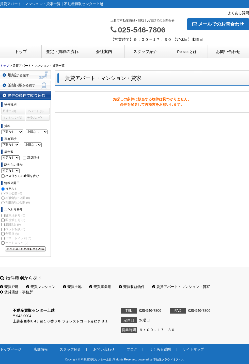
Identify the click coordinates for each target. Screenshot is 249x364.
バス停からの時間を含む (22, 176)
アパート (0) (35, 111)
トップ (21, 51)
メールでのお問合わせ (218, 24)
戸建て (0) (9, 111)
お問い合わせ (228, 51)
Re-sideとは (186, 52)
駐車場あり (15, 215)
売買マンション (40, 287)
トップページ (10, 349)
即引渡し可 (15, 220)
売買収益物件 (132, 287)
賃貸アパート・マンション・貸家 (181, 287)
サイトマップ (193, 349)
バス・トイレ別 (18, 238)
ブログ (132, 349)
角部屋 (12, 233)
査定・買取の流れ (62, 51)
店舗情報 (41, 349)
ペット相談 (15, 229)
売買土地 (72, 287)
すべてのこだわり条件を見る (25, 248)
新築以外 (33, 157)
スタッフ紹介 (145, 51)
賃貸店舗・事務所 (16, 292)
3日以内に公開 (17, 198)
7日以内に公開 (17, 202)
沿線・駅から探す (25, 85)
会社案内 (104, 51)
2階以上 (13, 224)
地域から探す (25, 74)
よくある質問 (238, 13)
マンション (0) (12, 117)
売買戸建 (9, 287)
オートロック (16, 243)
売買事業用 (100, 287)
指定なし (11, 189)
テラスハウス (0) (34, 118)
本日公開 (13, 193)
